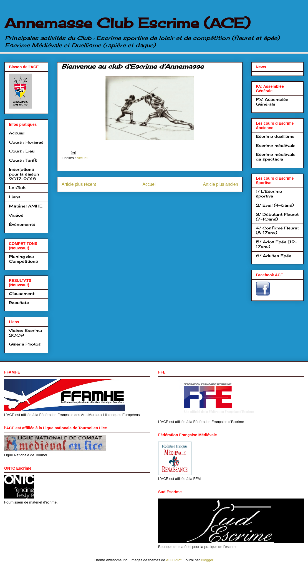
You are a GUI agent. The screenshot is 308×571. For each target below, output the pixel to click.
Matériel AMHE (25, 206)
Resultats (19, 302)
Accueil (82, 158)
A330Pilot (173, 560)
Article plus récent (79, 184)
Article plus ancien (220, 184)
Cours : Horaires (26, 142)
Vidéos (16, 215)
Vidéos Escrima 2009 (25, 332)
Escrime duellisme (275, 136)
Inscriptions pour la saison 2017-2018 (24, 174)
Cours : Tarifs (23, 160)
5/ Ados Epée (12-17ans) (276, 244)
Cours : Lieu (21, 151)
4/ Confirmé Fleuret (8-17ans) (277, 230)
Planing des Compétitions (23, 259)
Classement (21, 293)
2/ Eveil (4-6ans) (275, 205)
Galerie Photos (25, 344)
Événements (22, 224)
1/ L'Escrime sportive (269, 193)
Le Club (17, 187)
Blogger (207, 560)
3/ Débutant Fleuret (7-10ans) (277, 216)
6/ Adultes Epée (273, 255)
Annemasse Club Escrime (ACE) (127, 22)
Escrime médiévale (276, 145)
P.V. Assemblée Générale (272, 101)
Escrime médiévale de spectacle (276, 156)
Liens (15, 196)
